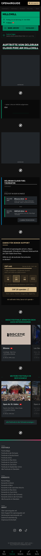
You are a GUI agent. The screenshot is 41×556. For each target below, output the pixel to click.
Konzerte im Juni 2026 (9, 492)
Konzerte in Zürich (7, 483)
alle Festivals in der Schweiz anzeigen (20, 422)
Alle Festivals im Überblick (10, 469)
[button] (30, 28)
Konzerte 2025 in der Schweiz (11, 495)
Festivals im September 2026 (11, 467)
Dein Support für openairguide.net (13, 513)
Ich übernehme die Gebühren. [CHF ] (20, 285)
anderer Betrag (33, 278)
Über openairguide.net (9, 511)
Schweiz (22, 8)
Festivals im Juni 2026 (9, 462)
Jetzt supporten (34, 3)
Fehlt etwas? (7, 186)
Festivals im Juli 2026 (9, 465)
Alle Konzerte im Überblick (10, 499)
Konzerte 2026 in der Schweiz (11, 497)
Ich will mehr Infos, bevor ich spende (20, 299)
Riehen (10, 22)
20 (16, 279)
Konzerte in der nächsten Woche (12, 488)
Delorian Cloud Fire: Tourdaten (15, 182)
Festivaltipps (5, 451)
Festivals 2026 (6, 458)
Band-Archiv (11, 28)
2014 (5, 107)
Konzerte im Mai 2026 (9, 490)
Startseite (5, 8)
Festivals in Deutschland (9, 455)
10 (8, 279)
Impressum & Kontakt (8, 520)
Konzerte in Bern (7, 485)
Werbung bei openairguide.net (11, 515)
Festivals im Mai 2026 (9, 460)
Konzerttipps (5, 481)
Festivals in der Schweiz (9, 453)
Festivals (14, 8)
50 (24, 279)
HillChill (30, 8)
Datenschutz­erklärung (9, 518)
